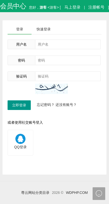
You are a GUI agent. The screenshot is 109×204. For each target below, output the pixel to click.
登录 (19, 29)
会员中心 (13, 6)
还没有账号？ (66, 105)
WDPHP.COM (77, 193)
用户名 (21, 44)
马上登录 (72, 7)
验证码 (21, 76)
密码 (21, 60)
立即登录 (19, 105)
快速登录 (44, 29)
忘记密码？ (45, 105)
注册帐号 (96, 7)
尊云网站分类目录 (35, 193)
